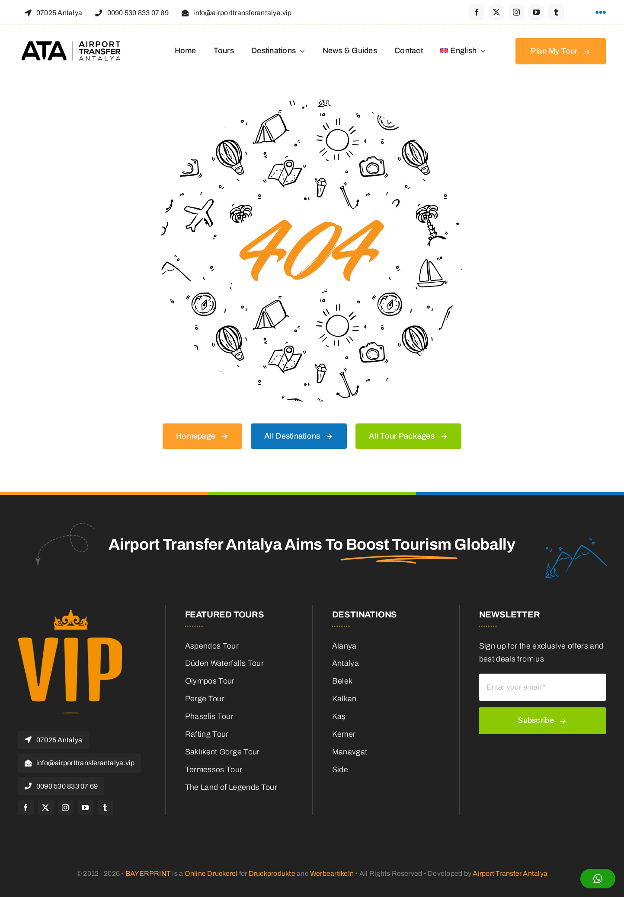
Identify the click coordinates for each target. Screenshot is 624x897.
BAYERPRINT (148, 873)
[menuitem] (463, 51)
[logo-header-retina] (72, 44)
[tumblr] (556, 12)
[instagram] (516, 12)
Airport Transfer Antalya (510, 873)
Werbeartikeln (332, 873)
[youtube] (536, 12)
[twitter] (496, 12)
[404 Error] (311, 103)
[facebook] (476, 12)
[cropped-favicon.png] (70, 613)
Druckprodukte (272, 873)
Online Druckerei (211, 873)
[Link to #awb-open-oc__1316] (600, 12)
